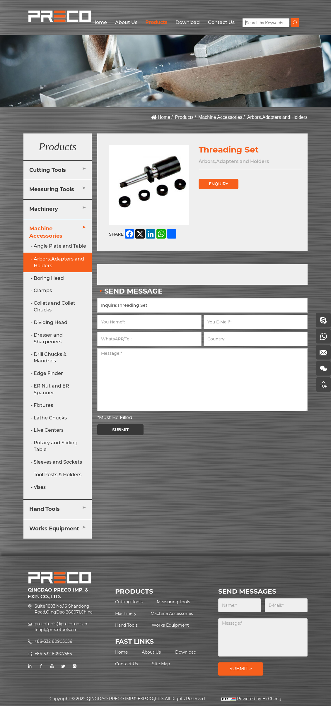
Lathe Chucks (50, 418)
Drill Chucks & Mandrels (50, 358)
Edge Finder (48, 373)
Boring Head (49, 278)
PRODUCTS (134, 591)
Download (187, 22)
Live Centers (49, 430)
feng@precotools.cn (55, 629)
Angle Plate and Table (60, 246)
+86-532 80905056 (53, 641)
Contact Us (221, 22)
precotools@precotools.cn (61, 623)
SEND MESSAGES (247, 591)
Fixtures (43, 405)
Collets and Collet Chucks (54, 306)
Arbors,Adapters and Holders (277, 117)
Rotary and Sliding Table (56, 446)
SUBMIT (120, 429)
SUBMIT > (240, 668)
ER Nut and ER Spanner (51, 389)
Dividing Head (50, 322)
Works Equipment (54, 528)
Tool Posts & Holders (57, 474)
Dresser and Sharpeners (48, 338)
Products (156, 22)
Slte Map (161, 663)
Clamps (43, 290)
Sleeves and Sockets (58, 462)
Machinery (43, 209)
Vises (40, 487)
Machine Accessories (220, 117)
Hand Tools (44, 509)
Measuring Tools (51, 189)
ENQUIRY (218, 183)
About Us (126, 22)
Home (99, 22)
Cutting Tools (47, 170)
